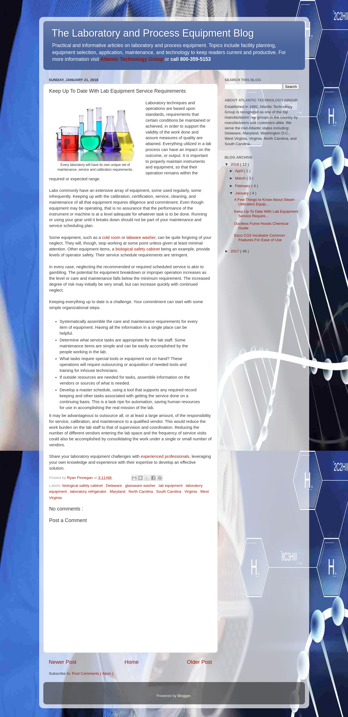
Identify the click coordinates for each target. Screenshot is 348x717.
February (243, 186)
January (242, 193)
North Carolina (141, 491)
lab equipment (171, 485)
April (239, 171)
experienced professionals (165, 456)
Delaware (114, 485)
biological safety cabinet (137, 249)
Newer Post (63, 662)
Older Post (199, 662)
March (241, 178)
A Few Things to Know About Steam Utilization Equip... (264, 201)
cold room (111, 237)
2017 (235, 251)
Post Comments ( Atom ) (92, 673)
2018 (235, 164)
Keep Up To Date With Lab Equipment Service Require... (266, 213)
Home (132, 662)
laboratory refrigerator (89, 491)
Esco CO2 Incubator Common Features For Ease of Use (259, 237)
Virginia (191, 491)
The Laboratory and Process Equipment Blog (153, 33)
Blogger (184, 696)
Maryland (118, 491)
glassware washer (141, 485)
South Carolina (169, 491)
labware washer (140, 237)
